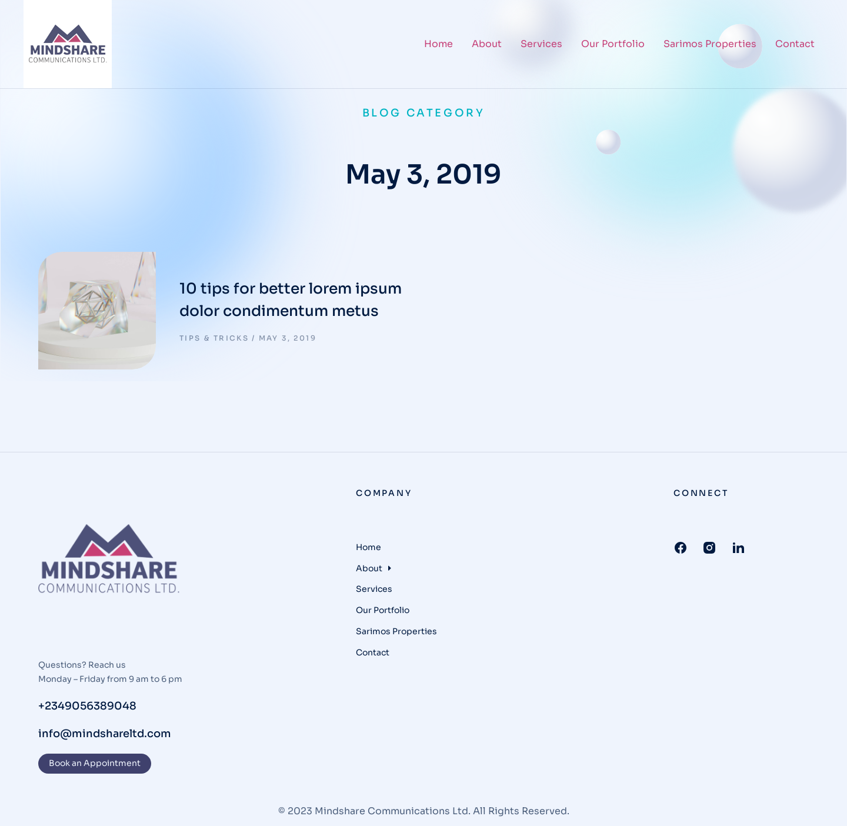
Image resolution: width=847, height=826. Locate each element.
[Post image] (97, 310)
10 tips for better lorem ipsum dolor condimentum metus (290, 299)
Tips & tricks (214, 338)
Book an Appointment (95, 763)
